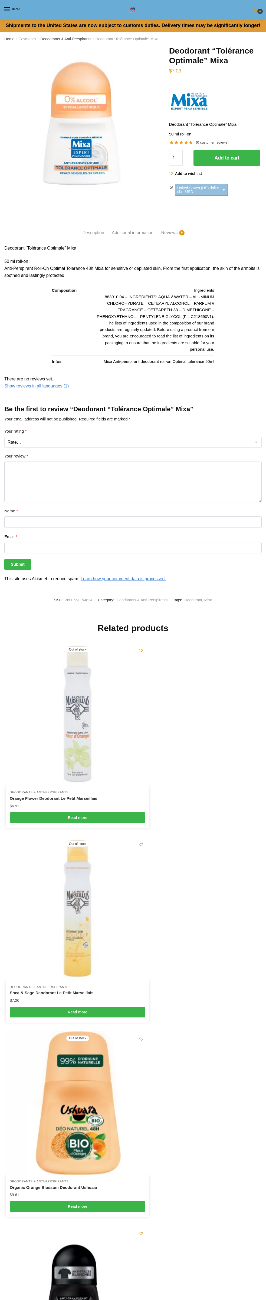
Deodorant (193, 600)
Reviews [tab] (169, 233)
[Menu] (12, 9)
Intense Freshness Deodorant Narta (175, 952)
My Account (14, 1037)
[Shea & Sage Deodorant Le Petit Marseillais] (199, 703)
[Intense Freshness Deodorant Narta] (199, 878)
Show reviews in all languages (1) (36, 386)
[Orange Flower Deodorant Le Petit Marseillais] (67, 703)
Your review (16, 456)
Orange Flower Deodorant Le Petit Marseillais (53, 778)
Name (11, 511)
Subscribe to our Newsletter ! (30, 1187)
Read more (67, 797)
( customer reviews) (212, 142)
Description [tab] (93, 232)
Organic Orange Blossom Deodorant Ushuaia (53, 952)
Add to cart (226, 158)
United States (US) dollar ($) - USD (198, 190)
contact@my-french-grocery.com (33, 1118)
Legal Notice (15, 1139)
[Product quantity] (176, 158)
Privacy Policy (16, 1151)
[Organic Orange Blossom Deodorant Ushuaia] (67, 878)
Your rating (15, 431)
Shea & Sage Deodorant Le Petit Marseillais (183, 778)
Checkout (12, 1025)
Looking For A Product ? (25, 1175)
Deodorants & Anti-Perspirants (65, 39)
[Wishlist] (185, 173)
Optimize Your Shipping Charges (33, 1163)
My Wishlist (14, 1013)
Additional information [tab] (132, 232)
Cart (8, 1049)
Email (10, 536)
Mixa (208, 600)
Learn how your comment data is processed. (123, 578)
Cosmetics (27, 39)
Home (9, 39)
